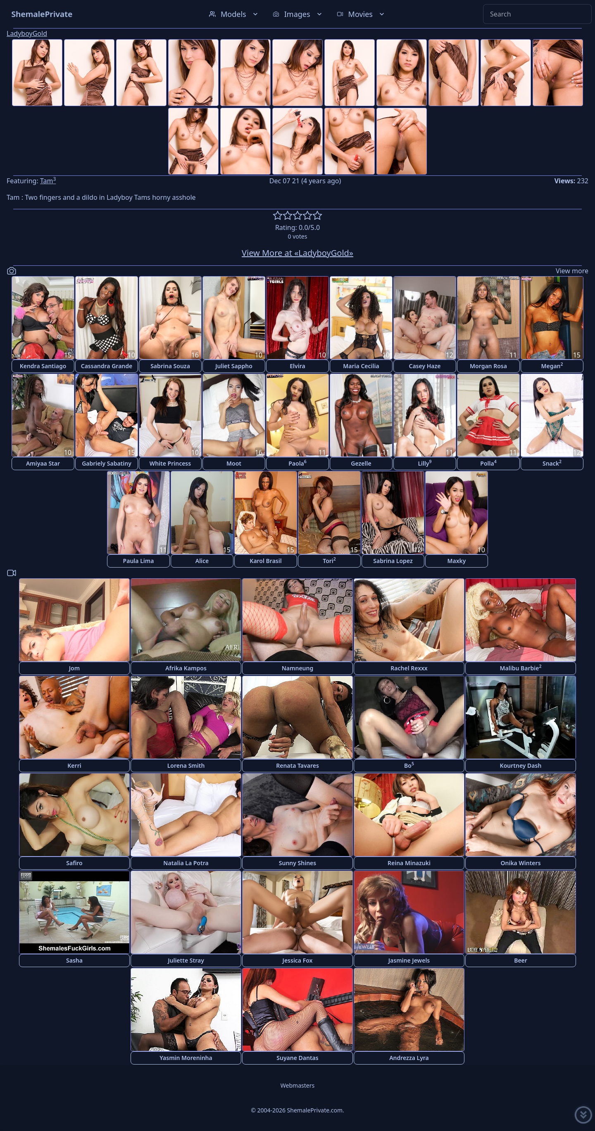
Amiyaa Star (43, 463)
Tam (48, 180)
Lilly (424, 463)
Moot (233, 463)
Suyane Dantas (297, 1058)
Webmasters (297, 1085)
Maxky (456, 561)
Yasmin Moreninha (185, 1058)
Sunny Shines (297, 863)
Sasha (74, 960)
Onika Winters (520, 863)
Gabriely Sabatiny (106, 463)
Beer (520, 960)
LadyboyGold (27, 33)
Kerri (74, 765)
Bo (409, 765)
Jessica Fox (298, 960)
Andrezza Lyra (409, 1058)
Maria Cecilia (361, 366)
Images (298, 14)
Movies (361, 14)
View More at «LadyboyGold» (297, 252)
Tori (329, 560)
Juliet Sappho (233, 366)
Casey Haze (425, 366)
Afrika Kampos (186, 668)
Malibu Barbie (521, 667)
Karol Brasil (265, 561)
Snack (552, 463)
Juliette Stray (186, 960)
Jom (74, 668)
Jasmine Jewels (409, 960)
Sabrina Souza (170, 366)
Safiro (74, 863)
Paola (297, 463)
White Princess (170, 463)
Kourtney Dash (521, 765)
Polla (488, 463)
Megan (552, 365)
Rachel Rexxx (408, 668)
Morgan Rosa (488, 366)
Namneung (297, 668)
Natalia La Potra (185, 863)
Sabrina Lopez (392, 561)
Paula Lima (138, 561)
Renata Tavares (297, 765)
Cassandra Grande (106, 366)
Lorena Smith (186, 765)
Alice (202, 561)
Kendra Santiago (43, 366)
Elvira (297, 366)
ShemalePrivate (42, 13)
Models (234, 14)
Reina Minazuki (409, 863)
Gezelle (361, 463)
